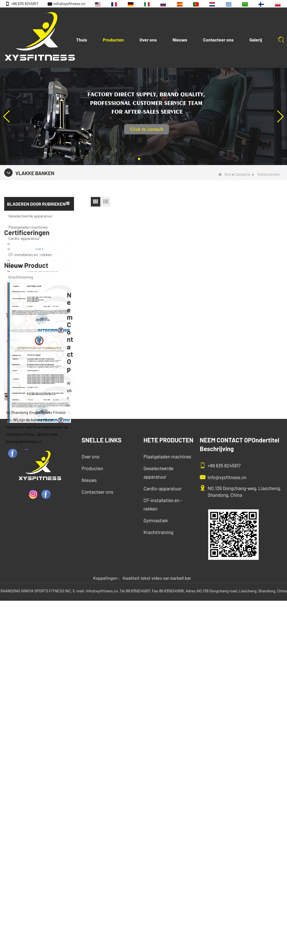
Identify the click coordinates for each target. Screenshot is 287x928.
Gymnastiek (18, 265)
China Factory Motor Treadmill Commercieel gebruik (48, 622)
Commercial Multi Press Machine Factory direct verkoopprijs (48, 542)
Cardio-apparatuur (24, 238)
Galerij (255, 39)
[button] (139, 159)
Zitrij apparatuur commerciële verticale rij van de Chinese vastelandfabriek (48, 515)
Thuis (81, 39)
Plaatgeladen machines (28, 227)
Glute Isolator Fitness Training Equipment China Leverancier (48, 595)
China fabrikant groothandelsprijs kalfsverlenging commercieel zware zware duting (48, 568)
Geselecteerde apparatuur (30, 216)
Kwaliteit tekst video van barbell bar (156, 905)
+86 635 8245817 (21, 3)
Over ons (148, 39)
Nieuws (180, 39)
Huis (225, 174)
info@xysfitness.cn (66, 3)
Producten (113, 39)
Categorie (242, 174)
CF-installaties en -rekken (30, 254)
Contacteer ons (218, 39)
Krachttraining (20, 277)
